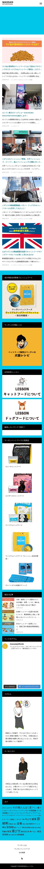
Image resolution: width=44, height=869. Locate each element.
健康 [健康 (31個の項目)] (34, 819)
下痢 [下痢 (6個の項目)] (23, 819)
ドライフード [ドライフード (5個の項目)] (20, 815)
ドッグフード (15, 126)
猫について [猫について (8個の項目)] (18, 827)
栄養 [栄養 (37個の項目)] (19, 823)
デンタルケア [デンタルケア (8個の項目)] (11, 815)
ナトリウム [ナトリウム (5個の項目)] (27, 815)
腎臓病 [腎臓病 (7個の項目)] (4, 831)
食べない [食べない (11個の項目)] (33, 831)
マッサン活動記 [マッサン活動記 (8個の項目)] (9, 819)
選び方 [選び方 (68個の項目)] (16, 831)
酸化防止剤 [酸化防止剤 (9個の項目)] (25, 831)
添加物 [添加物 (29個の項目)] (10, 827)
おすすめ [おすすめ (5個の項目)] (9, 808)
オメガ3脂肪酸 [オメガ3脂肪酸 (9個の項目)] (30, 810)
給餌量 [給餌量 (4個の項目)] (32, 827)
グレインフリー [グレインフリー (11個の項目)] (31, 813)
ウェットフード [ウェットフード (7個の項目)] (19, 810)
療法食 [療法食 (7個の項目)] (24, 827)
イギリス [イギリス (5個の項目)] (11, 810)
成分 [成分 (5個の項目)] (15, 824)
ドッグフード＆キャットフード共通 (21, 80)
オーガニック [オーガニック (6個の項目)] (12, 813)
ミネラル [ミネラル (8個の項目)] (18, 819)
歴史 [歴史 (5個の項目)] (24, 824)
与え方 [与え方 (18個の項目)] (28, 819)
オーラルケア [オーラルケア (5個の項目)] (21, 813)
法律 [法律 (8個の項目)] (27, 824)
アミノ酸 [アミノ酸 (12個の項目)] (35, 808)
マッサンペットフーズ (22, 849)
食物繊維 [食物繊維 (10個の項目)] (20, 835)
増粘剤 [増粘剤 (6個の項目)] (11, 824)
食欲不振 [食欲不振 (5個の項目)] (14, 835)
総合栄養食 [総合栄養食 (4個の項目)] (38, 827)
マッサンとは (22, 845)
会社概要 (22, 852)
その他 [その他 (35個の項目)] (16, 807)
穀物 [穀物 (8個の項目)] (28, 827)
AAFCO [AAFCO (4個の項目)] (4, 808)
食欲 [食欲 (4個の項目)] (10, 834)
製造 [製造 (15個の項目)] (9, 831)
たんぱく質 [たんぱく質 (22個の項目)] (26, 807)
